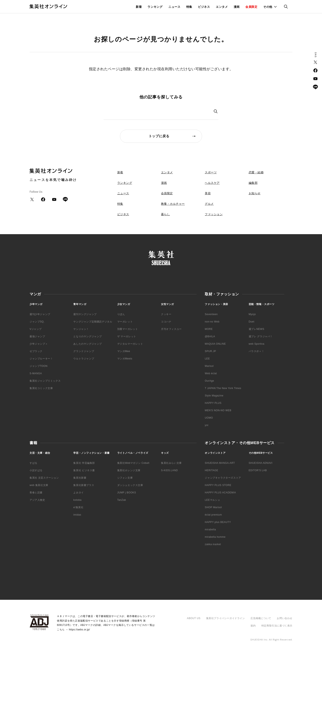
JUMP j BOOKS (126, 492)
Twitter (315, 62)
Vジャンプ (36, 329)
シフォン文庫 (125, 477)
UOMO (209, 417)
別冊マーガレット (127, 329)
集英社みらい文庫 (171, 463)
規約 (253, 625)
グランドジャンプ (83, 351)
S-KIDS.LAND (169, 470)
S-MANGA (36, 373)
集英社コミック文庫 (41, 388)
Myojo (252, 314)
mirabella (210, 529)
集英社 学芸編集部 (84, 463)
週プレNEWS (256, 329)
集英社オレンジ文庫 (128, 470)
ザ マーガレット (126, 336)
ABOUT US (193, 618)
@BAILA (210, 336)
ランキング (155, 6)
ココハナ (166, 321)
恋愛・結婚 (256, 172)
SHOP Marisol (213, 507)
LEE (207, 358)
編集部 (253, 182)
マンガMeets (124, 358)
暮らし (165, 214)
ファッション (214, 214)
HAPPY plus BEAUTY (218, 522)
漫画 (237, 6)
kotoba (77, 500)
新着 (139, 6)
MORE (209, 329)
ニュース (174, 6)
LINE (315, 86)
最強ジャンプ (37, 336)
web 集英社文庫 (39, 485)
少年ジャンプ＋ (39, 343)
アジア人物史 (37, 500)
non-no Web (212, 321)
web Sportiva (256, 343)
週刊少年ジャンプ (40, 314)
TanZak (121, 500)
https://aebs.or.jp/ (79, 629)
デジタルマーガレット (130, 343)
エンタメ (222, 6)
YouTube (315, 78)
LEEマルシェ (212, 500)
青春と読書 (36, 492)
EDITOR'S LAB (258, 470)
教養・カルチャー (173, 203)
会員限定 (251, 6)
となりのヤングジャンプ (87, 336)
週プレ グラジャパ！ (261, 336)
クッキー (166, 314)
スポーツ (211, 172)
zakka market (213, 544)
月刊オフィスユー (171, 329)
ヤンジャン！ (81, 329)
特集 (189, 6)
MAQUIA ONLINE (215, 343)
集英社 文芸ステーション (44, 477)
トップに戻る (159, 136)
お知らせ (255, 193)
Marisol (209, 366)
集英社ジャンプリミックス (45, 380)
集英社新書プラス (83, 485)
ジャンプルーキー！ (41, 358)
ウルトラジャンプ (83, 358)
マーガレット (125, 321)
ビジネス (204, 6)
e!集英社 (78, 507)
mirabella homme (215, 536)
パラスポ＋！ (256, 351)
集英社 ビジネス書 (84, 470)
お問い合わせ (284, 618)
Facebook (315, 70)
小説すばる (36, 470)
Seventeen (211, 314)
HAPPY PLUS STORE (218, 485)
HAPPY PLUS (213, 403)
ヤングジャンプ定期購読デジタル (92, 321)
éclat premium (213, 514)
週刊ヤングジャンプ (85, 314)
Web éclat (211, 373)
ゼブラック (36, 351)
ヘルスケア (212, 182)
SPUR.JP (210, 351)
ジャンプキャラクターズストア (223, 477)
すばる (33, 463)
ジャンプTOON (38, 366)
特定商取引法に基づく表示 (276, 625)
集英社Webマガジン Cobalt (133, 463)
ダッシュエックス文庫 (130, 485)
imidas (77, 514)
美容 (208, 193)
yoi (206, 425)
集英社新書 (79, 477)
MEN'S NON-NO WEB (218, 410)
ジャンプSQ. (37, 321)
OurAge (209, 380)
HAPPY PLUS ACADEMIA (220, 492)
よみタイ (78, 492)
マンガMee (123, 351)
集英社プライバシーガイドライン (225, 618)
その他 (267, 6)
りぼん (121, 314)
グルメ (209, 203)
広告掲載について (261, 618)
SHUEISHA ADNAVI (261, 463)
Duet (251, 321)
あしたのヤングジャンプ (87, 343)
